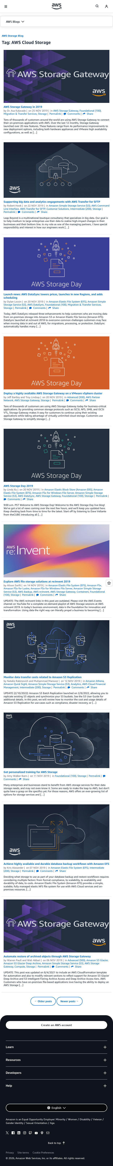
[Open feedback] (109, 583)
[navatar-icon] (106, 6)
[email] (47, 1133)
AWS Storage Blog (12, 35)
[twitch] (30, 1133)
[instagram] (24, 1133)
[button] (56, 21)
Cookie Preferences (43, 1152)
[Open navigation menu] (6, 6)
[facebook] (13, 1133)
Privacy (10, 1152)
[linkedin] (18, 1133)
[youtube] (36, 1133)
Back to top (56, 1142)
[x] (7, 1133)
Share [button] (88, 113)
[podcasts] (42, 1133)
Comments (72, 113)
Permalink (55, 113)
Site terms (23, 1152)
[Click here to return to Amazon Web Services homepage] (57, 6)
